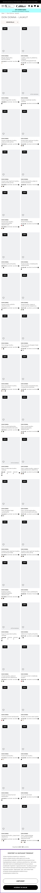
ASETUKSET (20, 881)
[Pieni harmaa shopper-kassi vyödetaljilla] (30, 333)
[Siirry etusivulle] (20, 6)
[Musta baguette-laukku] (10, 87)
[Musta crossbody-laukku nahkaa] (30, 87)
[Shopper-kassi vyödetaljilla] (30, 580)
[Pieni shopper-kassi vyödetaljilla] (10, 498)
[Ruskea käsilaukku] (10, 742)
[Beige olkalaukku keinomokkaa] (10, 46)
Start (3, 13)
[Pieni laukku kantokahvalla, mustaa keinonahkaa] (30, 373)
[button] (32, 6)
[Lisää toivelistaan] (3, 51)
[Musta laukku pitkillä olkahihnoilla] (10, 292)
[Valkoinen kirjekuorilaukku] (30, 622)
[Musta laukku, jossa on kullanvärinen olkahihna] (30, 292)
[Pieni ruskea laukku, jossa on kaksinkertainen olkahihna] (30, 456)
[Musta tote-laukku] (30, 742)
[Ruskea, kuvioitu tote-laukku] (30, 703)
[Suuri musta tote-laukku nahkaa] (10, 622)
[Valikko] (3, 6)
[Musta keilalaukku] (30, 210)
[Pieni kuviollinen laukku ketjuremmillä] (10, 373)
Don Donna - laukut (13, 13)
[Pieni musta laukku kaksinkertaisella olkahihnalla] (30, 414)
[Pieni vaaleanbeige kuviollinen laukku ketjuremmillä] (30, 823)
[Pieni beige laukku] (10, 333)
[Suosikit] (35, 6)
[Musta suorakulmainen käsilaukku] (10, 782)
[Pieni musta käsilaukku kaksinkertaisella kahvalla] (10, 414)
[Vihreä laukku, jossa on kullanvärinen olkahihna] (10, 663)
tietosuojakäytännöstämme (17, 871)
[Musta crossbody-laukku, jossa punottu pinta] (10, 128)
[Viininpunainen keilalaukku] (10, 703)
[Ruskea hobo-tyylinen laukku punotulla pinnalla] (10, 539)
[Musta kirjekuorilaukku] (10, 251)
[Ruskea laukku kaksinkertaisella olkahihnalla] (10, 580)
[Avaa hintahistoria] (18, 61)
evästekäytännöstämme (10, 873)
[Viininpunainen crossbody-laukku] (30, 663)
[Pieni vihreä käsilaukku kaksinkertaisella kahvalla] (30, 498)
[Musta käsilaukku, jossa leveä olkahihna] (10, 823)
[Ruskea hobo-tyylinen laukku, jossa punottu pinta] (30, 539)
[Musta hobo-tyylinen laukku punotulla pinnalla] (30, 128)
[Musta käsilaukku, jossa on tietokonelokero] (30, 168)
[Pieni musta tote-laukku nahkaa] (10, 456)
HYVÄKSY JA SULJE (20, 887)
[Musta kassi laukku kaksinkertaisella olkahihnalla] (10, 210)
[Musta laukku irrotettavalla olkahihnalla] (30, 251)
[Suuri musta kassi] (30, 782)
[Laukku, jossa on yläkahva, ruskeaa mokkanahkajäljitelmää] (30, 46)
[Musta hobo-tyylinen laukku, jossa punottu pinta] (10, 168)
